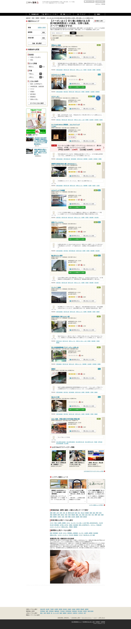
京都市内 (75, 613)
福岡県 (86, 609)
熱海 (51, 512)
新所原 (85, 516)
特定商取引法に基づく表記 (89, 621)
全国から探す (42, 27)
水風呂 (70, 525)
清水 (100, 512)
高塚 (66, 516)
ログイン (98, 4)
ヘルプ (95, 617)
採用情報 (103, 621)
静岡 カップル (79, 69)
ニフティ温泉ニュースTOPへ (96, 505)
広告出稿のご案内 (75, 617)
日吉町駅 (92, 91)
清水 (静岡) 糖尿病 (71, 442)
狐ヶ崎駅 (66, 443)
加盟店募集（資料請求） (64, 617)
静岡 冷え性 (72, 69)
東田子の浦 (71, 512)
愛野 (96, 514)
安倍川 (62, 514)
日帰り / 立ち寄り (35, 57)
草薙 (51, 514)
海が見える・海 (87, 535)
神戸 (85, 613)
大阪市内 (69, 613)
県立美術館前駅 (59, 443)
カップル (73, 523)
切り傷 (52, 525)
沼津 (61, 512)
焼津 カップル (77, 217)
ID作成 (103, 4)
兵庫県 (56, 609)
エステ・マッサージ (55, 527)
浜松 (63, 516)
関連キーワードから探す (33, 615)
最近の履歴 (100, 1)
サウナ (52, 523)
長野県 (78, 609)
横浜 (41, 613)
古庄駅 (98, 185)
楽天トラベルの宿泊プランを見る (76, 87)
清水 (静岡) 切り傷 (80, 442)
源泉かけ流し (64, 527)
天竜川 (59, 516)
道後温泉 (74, 611)
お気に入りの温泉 (89, 1)
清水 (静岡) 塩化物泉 (61, 442)
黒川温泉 (80, 611)
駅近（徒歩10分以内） (93, 523)
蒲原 (91, 512)
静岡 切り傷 (66, 69)
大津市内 (80, 613)
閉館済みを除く (80, 35)
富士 (79, 512)
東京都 (65, 609)
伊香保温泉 (68, 611)
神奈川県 (42, 609)
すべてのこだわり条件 (37, 103)
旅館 (93, 535)
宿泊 (55, 523)
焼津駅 (82, 217)
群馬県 (60, 609)
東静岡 (55, 514)
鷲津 (81, 516)
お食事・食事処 (62, 523)
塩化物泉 (75, 525)
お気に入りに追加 (89, 57)
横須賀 (48, 613)
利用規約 (98, 621)
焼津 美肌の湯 (72, 250)
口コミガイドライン (87, 617)
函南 (54, 512)
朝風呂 (71, 527)
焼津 (69, 514)
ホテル (68, 523)
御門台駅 (100, 442)
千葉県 (52, 609)
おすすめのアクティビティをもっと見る (94, 471)
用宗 (66, 514)
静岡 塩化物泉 (59, 69)
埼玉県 (47, 609)
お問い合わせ (102, 617)
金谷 (86, 514)
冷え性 (101, 523)
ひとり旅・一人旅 (81, 523)
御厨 (102, 514)
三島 (57, 512)
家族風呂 (76, 535)
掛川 (93, 514)
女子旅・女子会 (64, 525)
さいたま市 (56, 613)
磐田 (51, 516)
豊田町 (55, 516)
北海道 (73, 609)
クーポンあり (68, 35)
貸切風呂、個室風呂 (72, 533)
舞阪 (69, 516)
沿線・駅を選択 (37, 43)
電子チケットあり (57, 35)
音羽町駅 (97, 91)
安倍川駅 (89, 69)
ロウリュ (93, 525)
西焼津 (73, 514)
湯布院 (85, 611)
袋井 (99, 514)
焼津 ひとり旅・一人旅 (81, 341)
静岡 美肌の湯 (67, 159)
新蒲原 (87, 512)
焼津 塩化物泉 (59, 250)
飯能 (61, 613)
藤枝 (77, 514)
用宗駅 (84, 69)
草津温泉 (42, 611)
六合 (80, 514)
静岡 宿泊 (66, 91)
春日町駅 (91, 119)
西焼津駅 (91, 217)
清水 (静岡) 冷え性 (89, 442)
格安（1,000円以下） (84, 525)
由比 (94, 512)
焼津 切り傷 (64, 217)
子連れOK (98, 525)
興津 (97, 512)
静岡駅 (93, 69)
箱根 (47, 611)
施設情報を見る (75, 57)
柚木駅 (101, 119)
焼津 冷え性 (70, 217)
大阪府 (69, 609)
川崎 (44, 613)
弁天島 (73, 516)
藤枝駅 (98, 311)
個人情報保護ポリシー (77, 621)
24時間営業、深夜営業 (37, 86)
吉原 (76, 512)
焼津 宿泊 (58, 217)
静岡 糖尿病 (73, 159)
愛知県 (82, 609)
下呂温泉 (62, 611)
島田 (83, 514)
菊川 (89, 514)
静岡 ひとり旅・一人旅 (79, 119)
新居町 (77, 516)
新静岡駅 (98, 69)
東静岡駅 (85, 185)
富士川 (82, 512)
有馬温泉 (51, 611)
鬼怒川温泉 (90, 611)
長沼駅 (89, 185)
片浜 (64, 512)
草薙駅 (95, 442)
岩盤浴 (32, 91)
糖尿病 (75, 527)
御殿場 (64, 613)
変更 (43, 32)
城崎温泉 (56, 611)
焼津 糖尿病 (71, 392)
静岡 (59, 514)
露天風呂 (56, 525)
